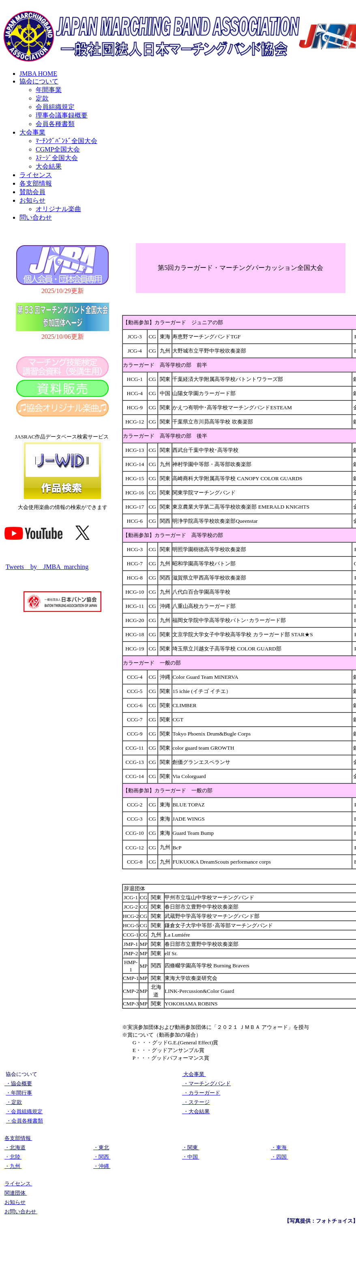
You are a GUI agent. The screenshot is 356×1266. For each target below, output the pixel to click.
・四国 (279, 1157)
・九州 (12, 1166)
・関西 (101, 1157)
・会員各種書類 (24, 1121)
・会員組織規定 (24, 1111)
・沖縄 (101, 1166)
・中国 (190, 1157)
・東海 (279, 1147)
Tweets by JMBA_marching (47, 566)
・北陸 (12, 1157)
